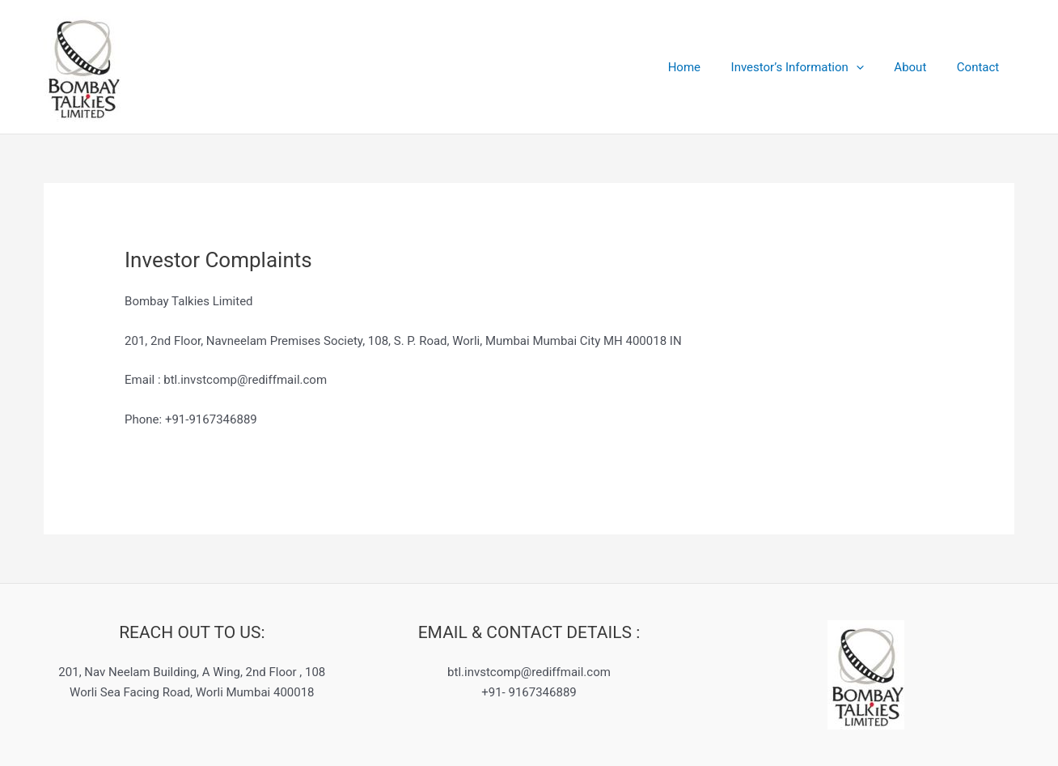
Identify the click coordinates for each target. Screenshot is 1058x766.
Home (705, 67)
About (920, 67)
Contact (981, 67)
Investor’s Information (812, 67)
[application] (871, 67)
